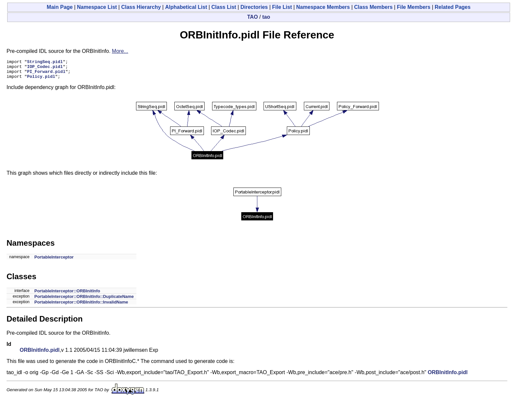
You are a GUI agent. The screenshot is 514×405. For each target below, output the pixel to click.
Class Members (373, 7)
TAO (252, 17)
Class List (223, 7)
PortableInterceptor (54, 261)
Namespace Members (323, 7)
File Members (413, 7)
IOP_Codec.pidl (45, 68)
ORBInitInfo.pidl (40, 354)
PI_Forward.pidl (46, 74)
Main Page (60, 7)
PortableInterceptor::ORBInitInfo (67, 294)
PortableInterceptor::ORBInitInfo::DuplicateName (84, 300)
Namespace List (97, 7)
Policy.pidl (41, 80)
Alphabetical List (186, 7)
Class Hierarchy (141, 7)
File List (282, 7)
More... (120, 51)
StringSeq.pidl (45, 62)
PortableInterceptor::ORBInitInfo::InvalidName (81, 306)
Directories (254, 7)
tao (266, 17)
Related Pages (452, 7)
